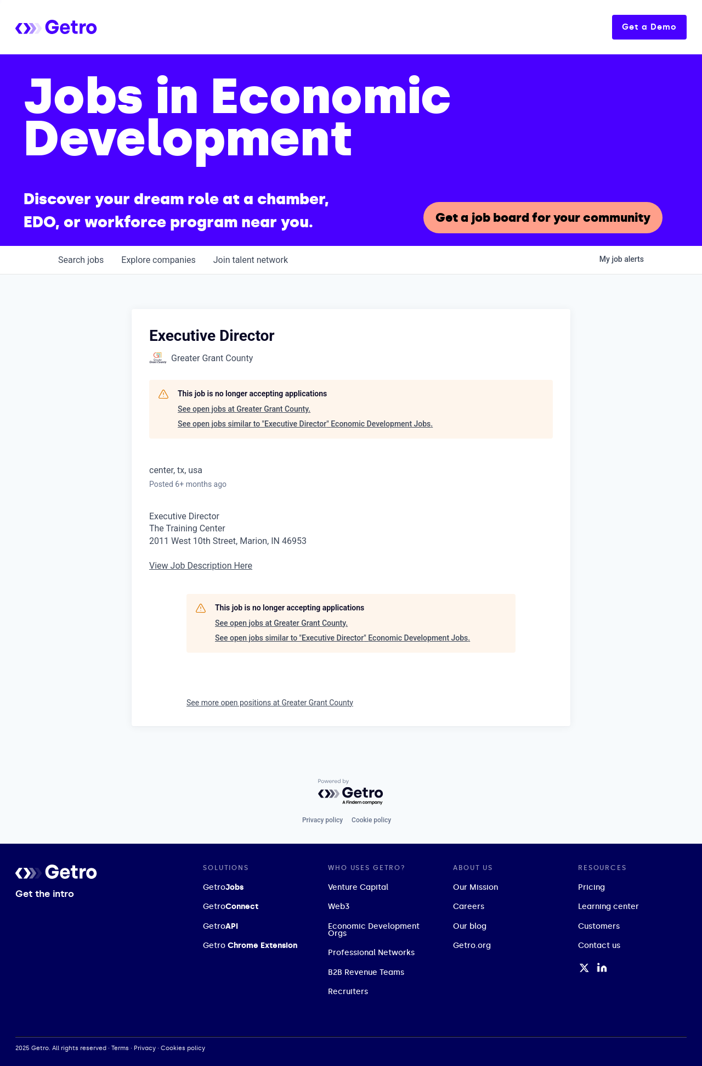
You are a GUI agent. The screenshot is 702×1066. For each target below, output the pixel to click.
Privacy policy (322, 820)
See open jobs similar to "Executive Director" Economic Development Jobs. (305, 423)
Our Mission (475, 887)
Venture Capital (358, 887)
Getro (223, 887)
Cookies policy (183, 1048)
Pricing (591, 887)
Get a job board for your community (542, 217)
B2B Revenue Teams (366, 972)
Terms (120, 1048)
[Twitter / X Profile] (584, 968)
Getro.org (472, 945)
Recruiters (348, 991)
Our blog (469, 926)
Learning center (608, 906)
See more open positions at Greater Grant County (269, 702)
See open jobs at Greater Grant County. (244, 409)
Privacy (145, 1048)
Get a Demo (649, 27)
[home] (97, 27)
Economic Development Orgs (374, 930)
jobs (81, 260)
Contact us (599, 945)
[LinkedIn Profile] (602, 968)
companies (158, 260)
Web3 (339, 906)
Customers (599, 926)
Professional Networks (371, 952)
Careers (468, 906)
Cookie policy (371, 820)
